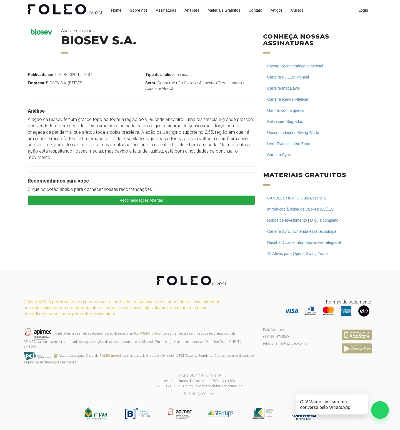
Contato (255, 10)
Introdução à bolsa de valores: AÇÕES (300, 209)
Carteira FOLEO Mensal (288, 77)
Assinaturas (166, 10)
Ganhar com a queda (285, 110)
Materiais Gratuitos (224, 10)
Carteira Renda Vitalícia (287, 99)
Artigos (277, 10)
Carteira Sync (279, 155)
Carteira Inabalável (283, 88)
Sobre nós (139, 10)
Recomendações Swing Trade (293, 132)
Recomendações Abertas (141, 200)
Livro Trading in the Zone (288, 143)
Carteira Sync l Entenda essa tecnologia (301, 231)
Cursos (297, 10)
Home (116, 10)
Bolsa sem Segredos (285, 121)
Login (363, 10)
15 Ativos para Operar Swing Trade (297, 253)
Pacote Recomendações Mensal (295, 66)
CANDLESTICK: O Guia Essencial (297, 198)
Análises (191, 10)
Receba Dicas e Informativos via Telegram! (304, 242)
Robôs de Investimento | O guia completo (303, 220)
